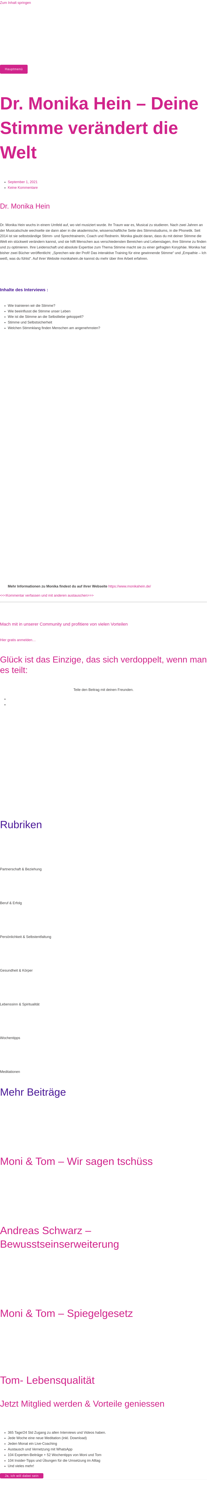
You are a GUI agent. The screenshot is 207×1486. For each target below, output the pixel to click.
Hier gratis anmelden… (18, 640)
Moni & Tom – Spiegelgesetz (66, 1313)
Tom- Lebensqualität (47, 1380)
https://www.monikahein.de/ (129, 586)
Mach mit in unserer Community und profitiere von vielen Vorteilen (64, 624)
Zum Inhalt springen (15, 3)
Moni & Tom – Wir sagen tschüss (76, 1161)
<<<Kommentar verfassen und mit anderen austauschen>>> (47, 595)
